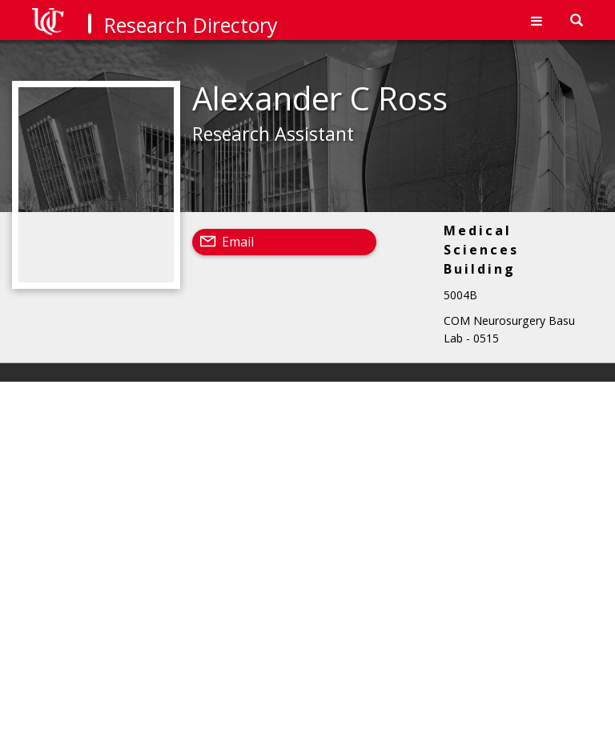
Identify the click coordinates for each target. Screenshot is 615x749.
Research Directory (191, 24)
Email (238, 241)
